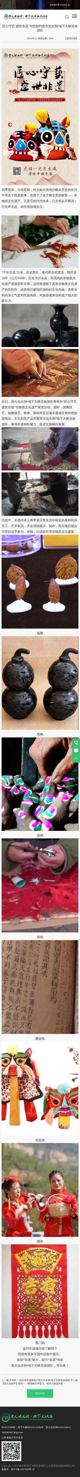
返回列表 (40, 1393)
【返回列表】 (71, 38)
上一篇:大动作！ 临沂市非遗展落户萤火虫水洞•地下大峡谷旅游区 (36, 1380)
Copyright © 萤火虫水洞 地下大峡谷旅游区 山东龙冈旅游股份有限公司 (38, 1465)
